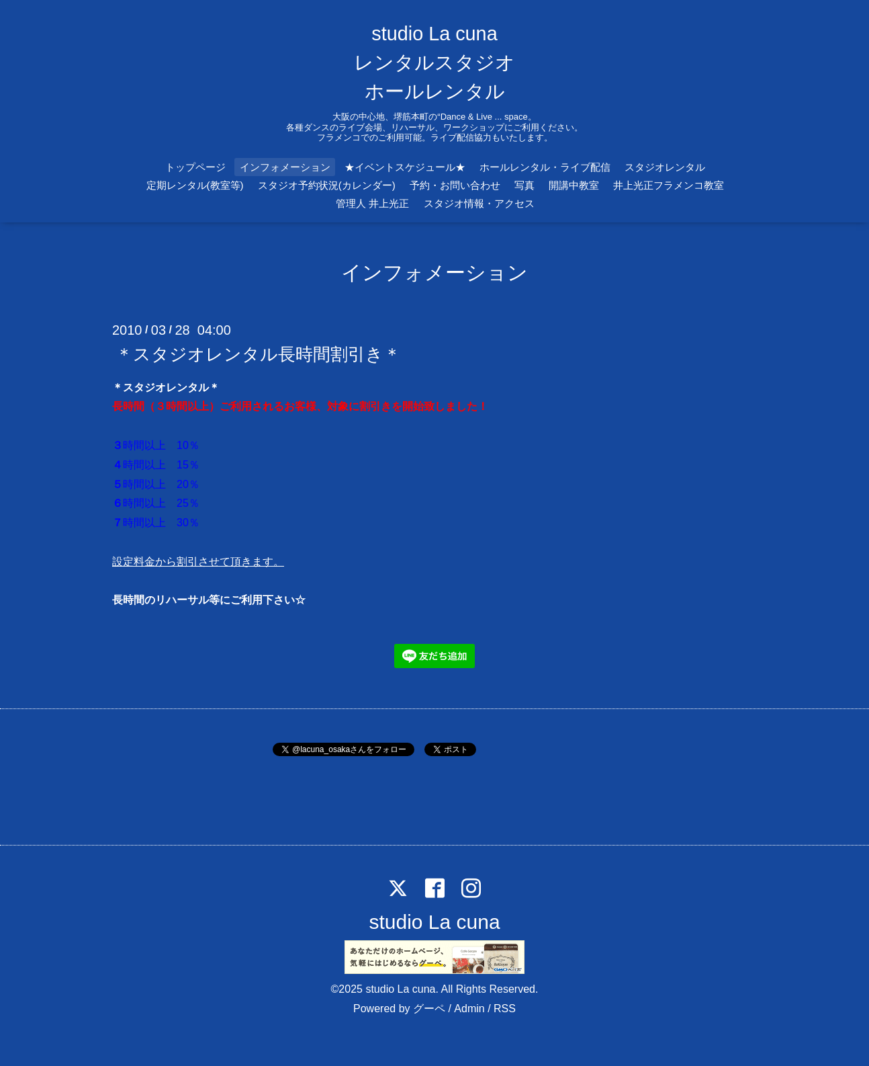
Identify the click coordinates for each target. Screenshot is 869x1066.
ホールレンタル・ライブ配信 (544, 167)
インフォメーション (285, 167)
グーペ (429, 1008)
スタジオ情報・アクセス (479, 203)
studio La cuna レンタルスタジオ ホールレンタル (434, 62)
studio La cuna (434, 922)
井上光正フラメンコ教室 (668, 185)
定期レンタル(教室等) (195, 185)
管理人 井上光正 (372, 203)
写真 (524, 185)
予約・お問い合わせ (455, 185)
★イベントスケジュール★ (405, 167)
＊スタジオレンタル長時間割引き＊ (258, 353)
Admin (469, 1008)
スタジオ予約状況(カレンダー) (327, 185)
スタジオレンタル (665, 167)
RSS (505, 1008)
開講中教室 (574, 185)
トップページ (195, 167)
